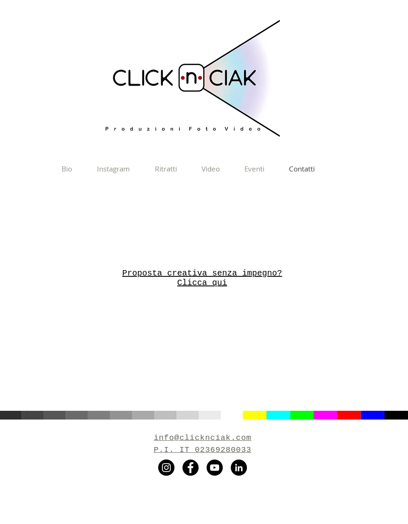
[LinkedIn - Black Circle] (239, 467)
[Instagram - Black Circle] (166, 467)
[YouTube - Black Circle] (214, 467)
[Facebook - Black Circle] (190, 467)
